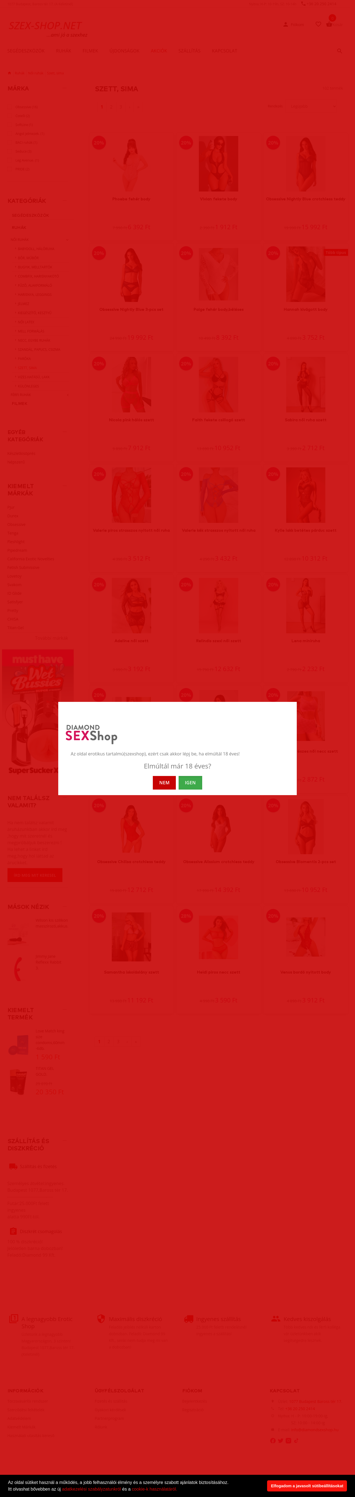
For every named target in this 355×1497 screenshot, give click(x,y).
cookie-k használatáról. (154, 1489)
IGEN (190, 783)
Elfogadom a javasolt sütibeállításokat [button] (307, 1486)
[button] (179, 1490)
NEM (164, 783)
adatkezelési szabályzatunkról (91, 1489)
